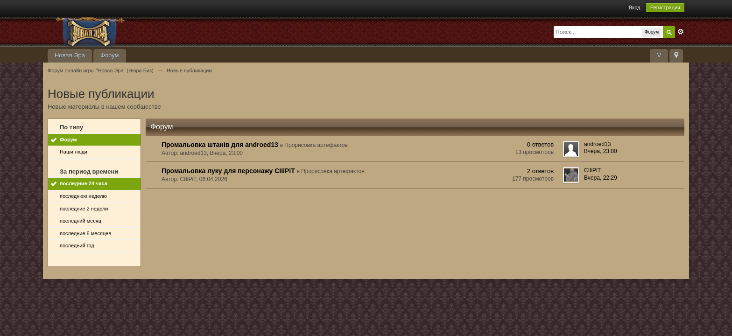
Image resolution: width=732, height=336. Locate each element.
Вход (634, 7)
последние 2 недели (84, 208)
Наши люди (73, 151)
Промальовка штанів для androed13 (220, 144)
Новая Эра (70, 55)
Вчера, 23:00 (600, 151)
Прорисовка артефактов (316, 145)
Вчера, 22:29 (600, 178)
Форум (109, 55)
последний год (77, 245)
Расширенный (680, 31)
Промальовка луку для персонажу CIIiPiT (228, 171)
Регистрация (665, 7)
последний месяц (80, 221)
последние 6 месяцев (85, 233)
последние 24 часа (83, 183)
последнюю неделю (83, 196)
